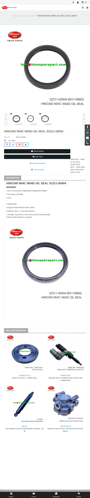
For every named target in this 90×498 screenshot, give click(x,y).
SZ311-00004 (57, 183)
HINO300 (32, 16)
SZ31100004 (42, 191)
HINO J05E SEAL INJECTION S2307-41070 (77, 169)
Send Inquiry (37, 151)
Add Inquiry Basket (37, 163)
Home (15, 16)
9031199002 (32, 191)
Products (23, 16)
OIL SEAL (12, 140)
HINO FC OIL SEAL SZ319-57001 (77, 161)
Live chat (37, 157)
